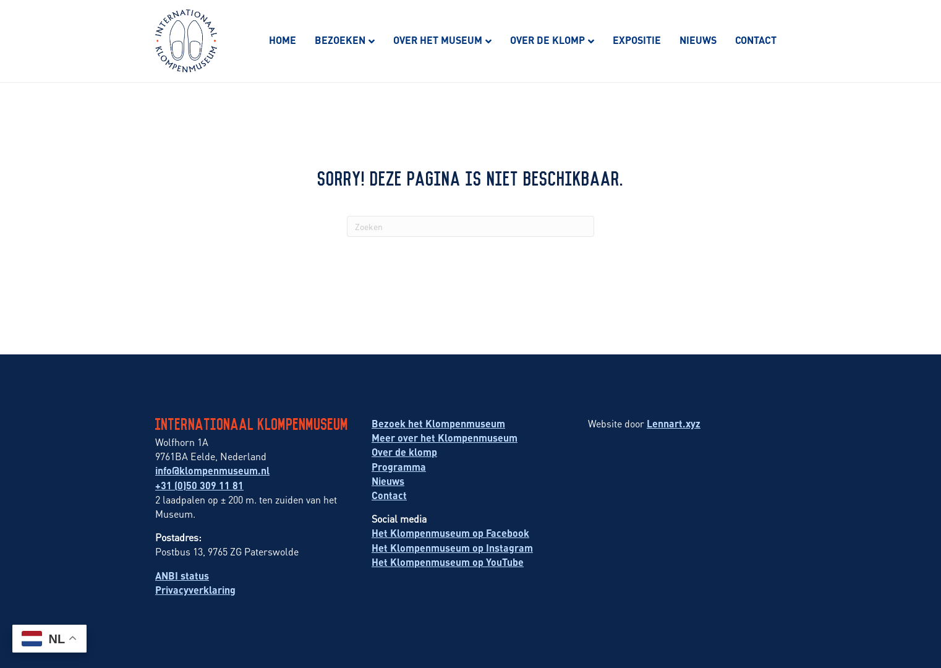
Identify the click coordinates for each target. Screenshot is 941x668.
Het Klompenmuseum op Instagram (452, 547)
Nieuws (698, 39)
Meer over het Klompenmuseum (444, 437)
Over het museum (437, 39)
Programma (399, 466)
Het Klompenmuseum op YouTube (448, 561)
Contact (756, 39)
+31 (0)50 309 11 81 (199, 485)
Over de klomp (547, 39)
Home (282, 39)
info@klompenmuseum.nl (212, 470)
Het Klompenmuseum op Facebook (450, 532)
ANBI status (182, 575)
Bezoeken (340, 39)
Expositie (637, 39)
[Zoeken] (470, 226)
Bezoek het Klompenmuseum (438, 423)
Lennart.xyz (673, 423)
